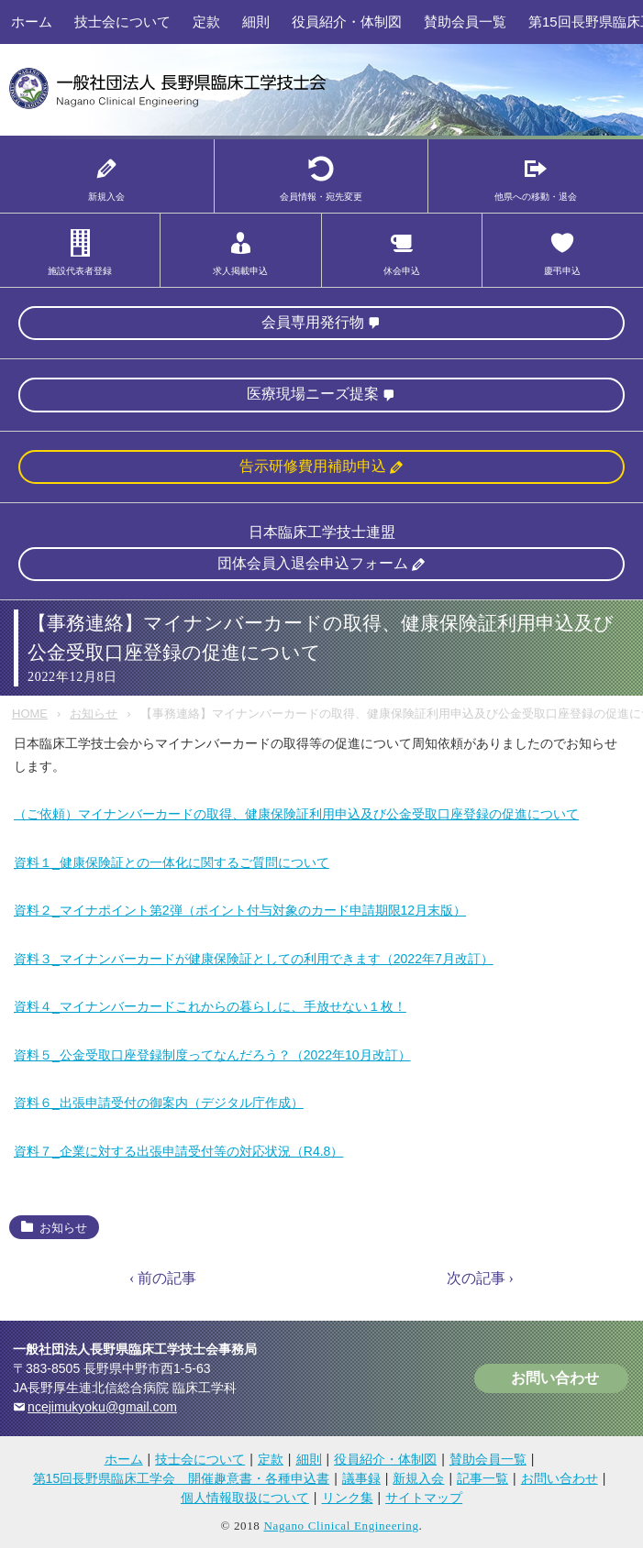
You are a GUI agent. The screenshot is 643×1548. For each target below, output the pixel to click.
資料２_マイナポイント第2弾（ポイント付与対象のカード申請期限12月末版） (240, 910)
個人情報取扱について (245, 1497)
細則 (256, 21)
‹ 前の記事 (162, 1278)
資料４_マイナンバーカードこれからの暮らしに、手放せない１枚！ (210, 1006)
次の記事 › (480, 1278)
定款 (206, 21)
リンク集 (347, 1497)
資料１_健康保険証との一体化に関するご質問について (171, 862)
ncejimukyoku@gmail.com (102, 1407)
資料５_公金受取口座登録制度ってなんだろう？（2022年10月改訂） (212, 1055)
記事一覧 (482, 1478)
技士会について (122, 21)
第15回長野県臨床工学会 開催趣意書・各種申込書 (181, 1478)
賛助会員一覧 (465, 21)
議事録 (361, 1478)
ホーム (31, 21)
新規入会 (418, 1478)
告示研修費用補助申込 (312, 466)
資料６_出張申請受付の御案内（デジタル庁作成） (159, 1102)
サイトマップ (423, 1497)
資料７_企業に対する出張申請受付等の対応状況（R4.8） (178, 1151)
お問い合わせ (555, 1378)
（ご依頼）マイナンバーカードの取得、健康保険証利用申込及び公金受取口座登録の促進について (296, 814)
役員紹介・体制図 (347, 21)
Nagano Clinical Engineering (340, 1525)
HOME (30, 713)
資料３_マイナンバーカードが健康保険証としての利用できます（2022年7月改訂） (253, 958)
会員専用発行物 (312, 322)
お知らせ (93, 713)
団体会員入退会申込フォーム (312, 563)
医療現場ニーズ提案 (313, 393)
